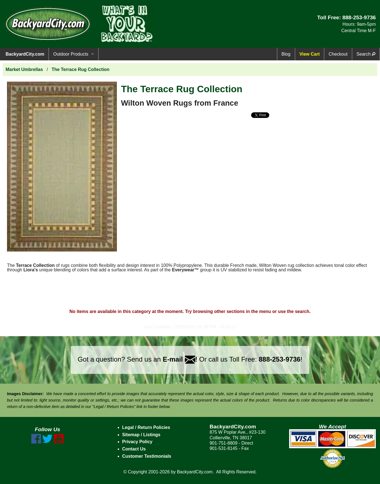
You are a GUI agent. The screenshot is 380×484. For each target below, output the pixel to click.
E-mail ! (180, 359)
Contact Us (134, 449)
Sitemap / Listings (141, 434)
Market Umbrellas (24, 69)
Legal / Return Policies (146, 427)
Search (366, 54)
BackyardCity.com (25, 54)
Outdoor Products (70, 54)
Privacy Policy (137, 441)
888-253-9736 (359, 17)
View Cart (309, 54)
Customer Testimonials (146, 456)
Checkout (338, 54)
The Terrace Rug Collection (81, 69)
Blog (286, 54)
